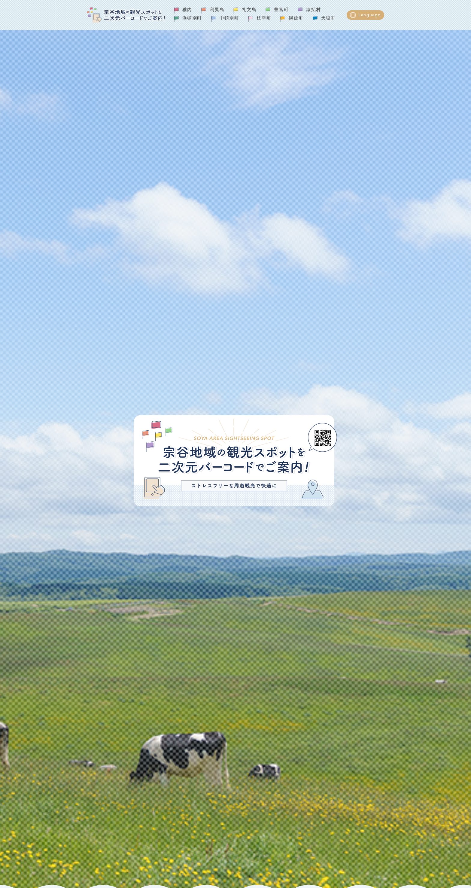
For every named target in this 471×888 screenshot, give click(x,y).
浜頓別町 (192, 18)
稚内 (187, 10)
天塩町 (328, 18)
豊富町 (281, 10)
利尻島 (217, 10)
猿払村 (313, 10)
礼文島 (249, 10)
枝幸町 (264, 18)
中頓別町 (229, 18)
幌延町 (296, 18)
